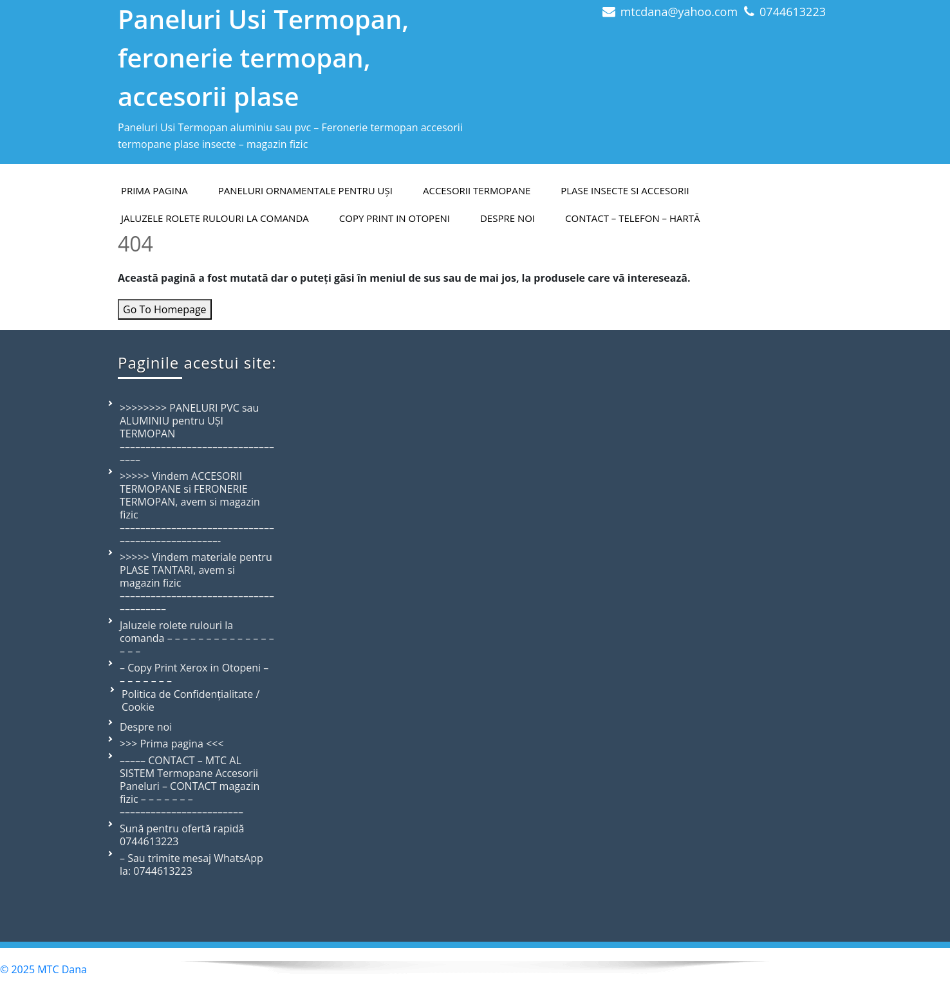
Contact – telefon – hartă (632, 218)
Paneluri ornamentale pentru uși (305, 190)
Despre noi (146, 727)
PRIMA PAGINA (154, 190)
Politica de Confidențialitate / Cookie (190, 700)
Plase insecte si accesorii (625, 190)
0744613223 (792, 11)
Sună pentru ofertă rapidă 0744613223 (182, 834)
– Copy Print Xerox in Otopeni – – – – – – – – (194, 674)
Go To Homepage (165, 309)
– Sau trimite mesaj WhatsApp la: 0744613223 (191, 864)
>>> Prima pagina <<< (171, 743)
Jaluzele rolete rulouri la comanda (215, 218)
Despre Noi (507, 218)
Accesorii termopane (476, 190)
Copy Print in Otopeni (394, 218)
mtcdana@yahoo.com (679, 11)
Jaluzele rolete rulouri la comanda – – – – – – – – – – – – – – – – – (197, 638)
